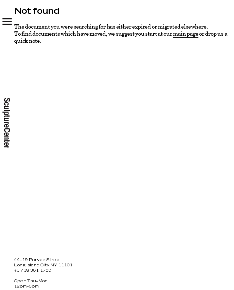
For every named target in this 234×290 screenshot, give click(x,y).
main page (185, 33)
